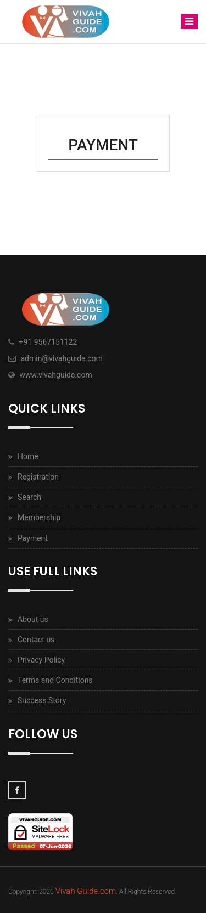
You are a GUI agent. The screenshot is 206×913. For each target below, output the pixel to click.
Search (29, 497)
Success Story (42, 700)
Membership (39, 517)
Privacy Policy (41, 659)
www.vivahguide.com (55, 374)
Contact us (36, 639)
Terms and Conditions (55, 680)
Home (28, 456)
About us (33, 619)
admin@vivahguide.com (61, 358)
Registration (38, 476)
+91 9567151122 (48, 342)
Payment (33, 538)
